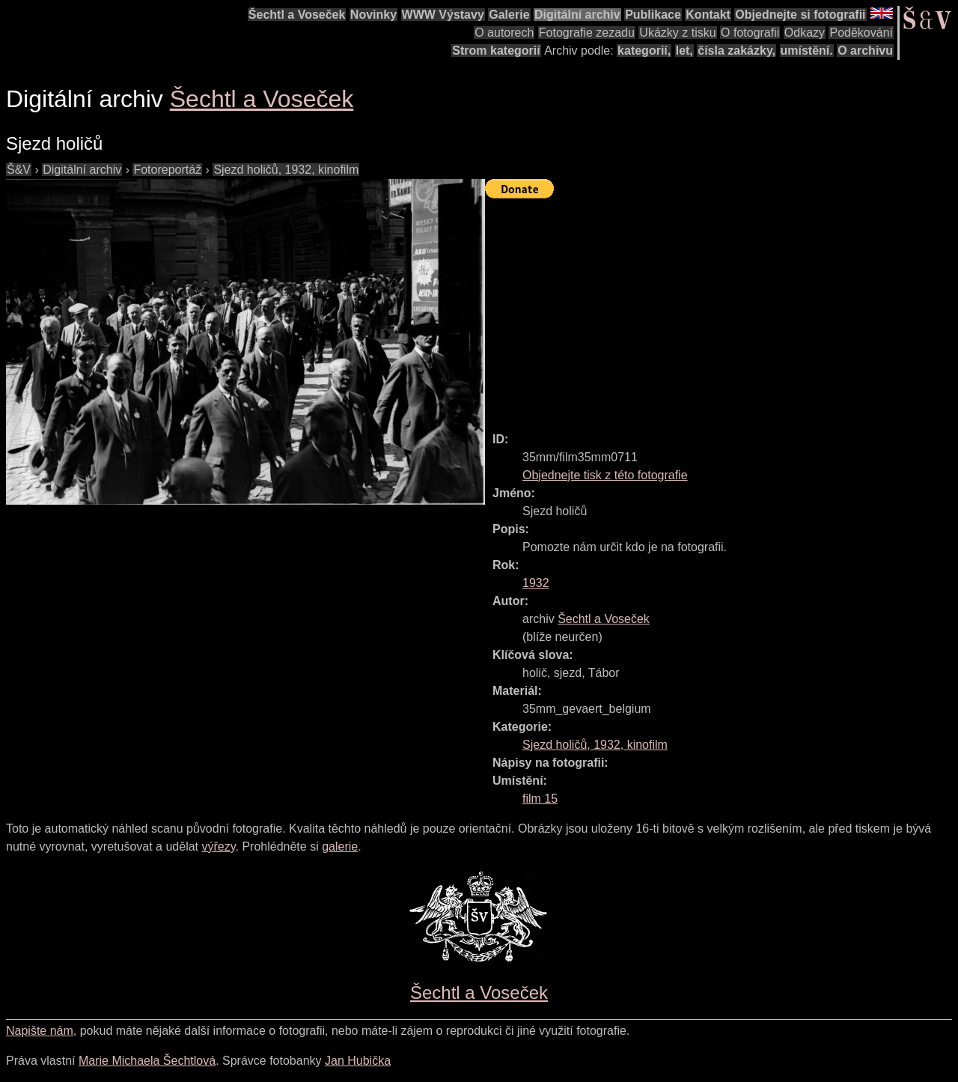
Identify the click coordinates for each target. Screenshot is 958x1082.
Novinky (373, 14)
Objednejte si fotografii (800, 14)
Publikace (653, 14)
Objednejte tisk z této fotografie (605, 475)
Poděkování (861, 32)
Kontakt (708, 14)
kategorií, (644, 50)
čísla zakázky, (736, 50)
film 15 (540, 798)
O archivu (865, 50)
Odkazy (804, 32)
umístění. (807, 50)
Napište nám (39, 1030)
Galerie (509, 14)
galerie (340, 846)
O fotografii (750, 32)
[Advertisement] (721, 308)
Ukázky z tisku (677, 32)
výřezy (218, 846)
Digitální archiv (577, 14)
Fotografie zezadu (587, 32)
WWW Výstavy (443, 14)
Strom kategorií (496, 50)
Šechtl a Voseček (297, 14)
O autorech (504, 32)
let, (684, 50)
